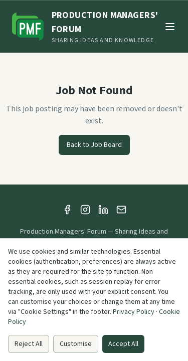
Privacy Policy (133, 312)
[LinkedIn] (103, 210)
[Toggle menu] (170, 27)
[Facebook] (67, 210)
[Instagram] (85, 210)
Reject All (29, 344)
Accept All (123, 344)
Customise (76, 344)
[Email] (121, 210)
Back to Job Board (94, 145)
